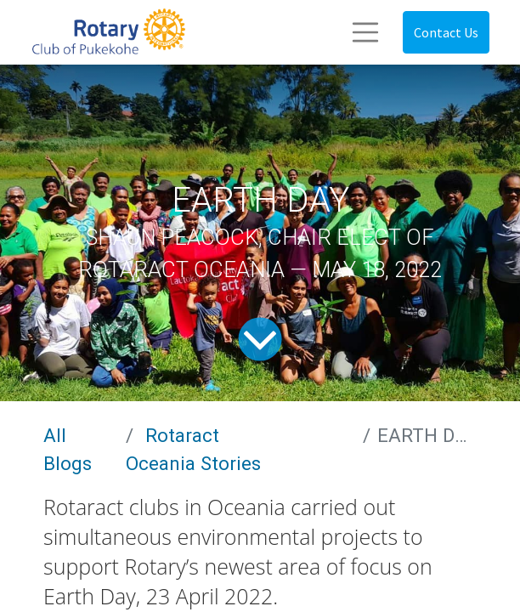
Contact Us (446, 32)
